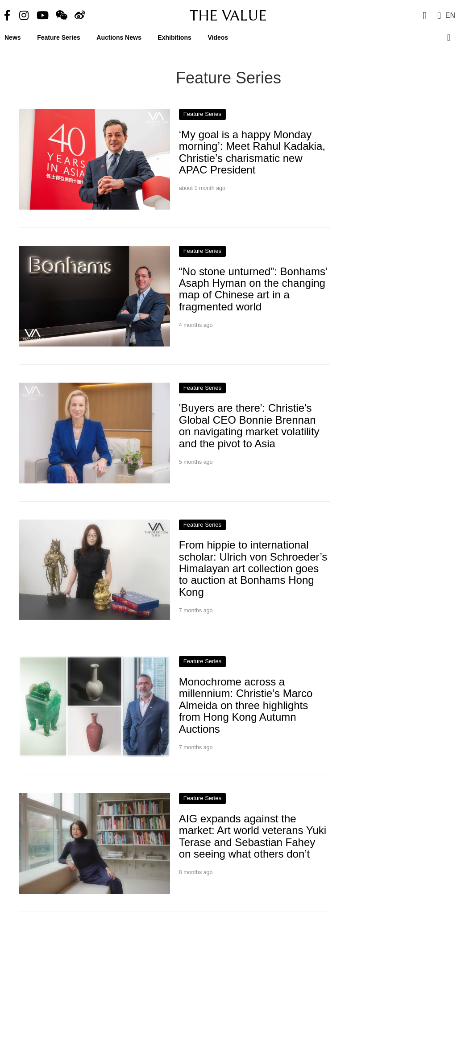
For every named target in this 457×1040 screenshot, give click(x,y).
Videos (218, 37)
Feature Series (58, 37)
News (12, 37)
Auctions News (118, 37)
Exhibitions (174, 37)
